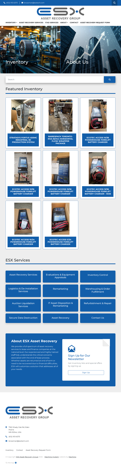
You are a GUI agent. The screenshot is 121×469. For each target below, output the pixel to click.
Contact (74, 22)
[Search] (55, 79)
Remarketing (60, 288)
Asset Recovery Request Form (95, 22)
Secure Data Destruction (23, 317)
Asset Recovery (60, 317)
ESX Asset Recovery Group (27, 457)
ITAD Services (51, 22)
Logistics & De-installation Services (23, 290)
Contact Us (97, 317)
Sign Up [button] (86, 372)
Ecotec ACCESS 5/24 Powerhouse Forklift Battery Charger (60, 242)
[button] (11, 22)
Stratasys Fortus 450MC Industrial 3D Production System (23, 140)
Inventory (11, 22)
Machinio (72, 457)
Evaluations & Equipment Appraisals (60, 276)
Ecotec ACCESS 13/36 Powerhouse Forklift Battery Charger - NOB (98, 191)
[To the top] (11, 463)
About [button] (63, 22)
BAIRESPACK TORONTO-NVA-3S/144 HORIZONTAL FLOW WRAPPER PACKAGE (60, 139)
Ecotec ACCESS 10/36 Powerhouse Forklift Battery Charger (98, 140)
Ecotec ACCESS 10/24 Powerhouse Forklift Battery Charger (23, 242)
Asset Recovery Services (31, 22)
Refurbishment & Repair (98, 303)
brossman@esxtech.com (34, 3)
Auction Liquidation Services (23, 305)
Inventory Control (98, 275)
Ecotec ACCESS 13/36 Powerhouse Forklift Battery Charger (23, 191)
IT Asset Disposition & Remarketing (60, 304)
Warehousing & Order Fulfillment (97, 290)
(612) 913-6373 (12, 3)
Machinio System (52, 457)
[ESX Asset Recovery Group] (29, 412)
